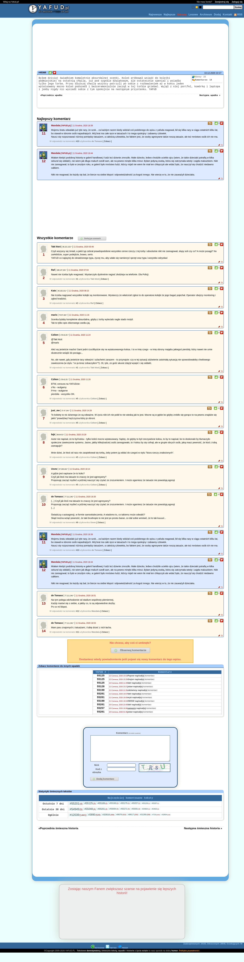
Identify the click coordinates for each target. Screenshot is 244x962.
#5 (77, 402)
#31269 (145, 824)
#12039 (78, 824)
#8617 (133, 823)
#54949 (76, 818)
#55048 (90, 818)
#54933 (155, 818)
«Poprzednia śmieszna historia (58, 837)
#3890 (94, 823)
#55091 (136, 818)
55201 (101, 701)
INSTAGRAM (97, 957)
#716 (156, 824)
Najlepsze (169, 14)
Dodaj (217, 14)
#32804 (166, 824)
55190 (101, 697)
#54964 (146, 818)
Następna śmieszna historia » (203, 837)
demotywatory (93, 960)
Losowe (193, 14)
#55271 (125, 818)
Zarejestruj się (222, 2)
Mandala (55, 129)
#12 (77, 615)
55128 (101, 693)
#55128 (146, 812)
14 (202, 80)
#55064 (114, 818)
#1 (77, 283)
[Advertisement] (13, 481)
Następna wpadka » (209, 98)
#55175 (125, 812)
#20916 (108, 823)
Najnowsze (155, 14)
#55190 (114, 812)
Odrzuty (182, 14)
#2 (77, 307)
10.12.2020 (209, 73)
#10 (77, 145)
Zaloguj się (237, 2)
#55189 (103, 812)
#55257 (136, 812)
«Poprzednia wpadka (51, 98)
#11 (77, 636)
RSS (238, 14)
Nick (96, 773)
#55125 (90, 812)
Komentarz (128, 736)
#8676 (121, 823)
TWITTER (111, 957)
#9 (77, 526)
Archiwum (206, 14)
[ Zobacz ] (107, 145)
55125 (101, 680)
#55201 (76, 812)
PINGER (123, 957)
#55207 (155, 812)
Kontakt (227, 14)
